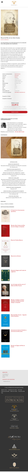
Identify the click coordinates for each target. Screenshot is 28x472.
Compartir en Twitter (6, 96)
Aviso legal (20, 389)
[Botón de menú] (2, 2)
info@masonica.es (6, 381)
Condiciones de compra (12, 389)
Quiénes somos (4, 389)
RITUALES (17, 75)
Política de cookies (13, 391)
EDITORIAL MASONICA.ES (20, 92)
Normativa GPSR (21, 391)
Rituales (16, 77)
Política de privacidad (5, 391)
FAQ (2, 392)
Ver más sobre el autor (19, 131)
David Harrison (5, 39)
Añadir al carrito (14, 112)
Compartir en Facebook (7, 98)
